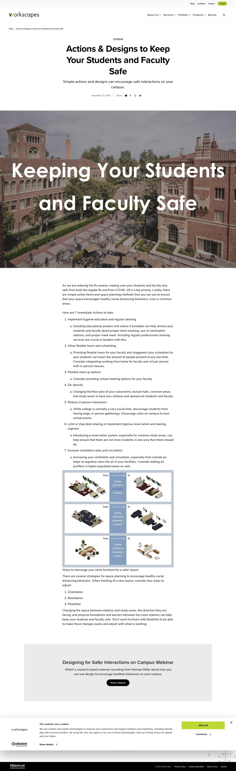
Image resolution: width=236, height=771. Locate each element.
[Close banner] (231, 743)
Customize (203, 755)
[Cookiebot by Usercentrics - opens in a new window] (19, 765)
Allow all (203, 746)
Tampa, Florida (121, 735)
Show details (46, 765)
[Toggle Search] (224, 15)
